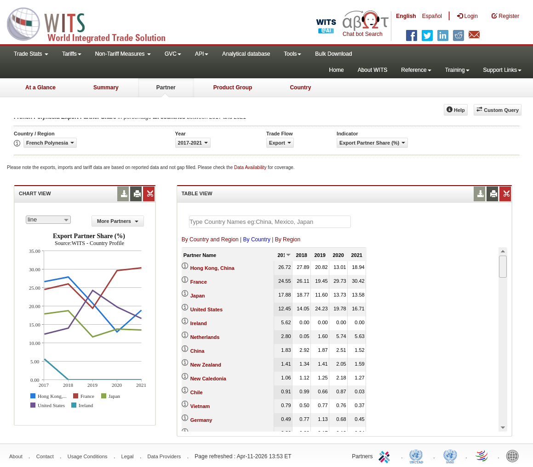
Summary (106, 87)
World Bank (514, 455)
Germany (201, 420)
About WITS (373, 70)
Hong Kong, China (212, 268)
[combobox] (48, 220)
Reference (416, 70)
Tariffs (71, 54)
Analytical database (246, 54)
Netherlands (205, 337)
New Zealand (205, 365)
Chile (196, 392)
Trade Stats (31, 54)
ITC (386, 455)
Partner (166, 87)
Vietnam (200, 406)
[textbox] (270, 222)
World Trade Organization (482, 455)
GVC (173, 54)
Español (432, 16)
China (197, 351)
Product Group (232, 87)
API (201, 54)
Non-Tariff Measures (123, 54)
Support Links (502, 70)
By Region (287, 239)
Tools (292, 54)
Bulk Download (333, 54)
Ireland (198, 323)
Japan (197, 295)
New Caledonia (208, 378)
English (406, 16)
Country (300, 87)
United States (206, 309)
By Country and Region (210, 239)
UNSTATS (450, 455)
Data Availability (251, 167)
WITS (92, 23)
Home (336, 70)
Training (457, 70)
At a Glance (40, 87)
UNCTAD (418, 455)
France (198, 282)
